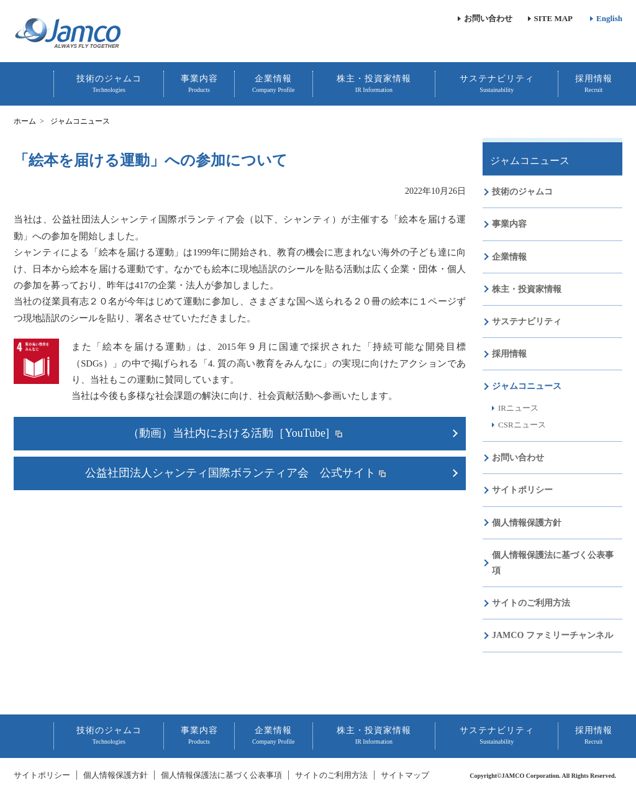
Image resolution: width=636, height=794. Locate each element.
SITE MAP (553, 18)
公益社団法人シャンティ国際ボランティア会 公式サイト (230, 473)
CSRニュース (522, 424)
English (609, 18)
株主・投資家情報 (374, 83)
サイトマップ (405, 775)
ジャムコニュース (530, 160)
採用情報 (593, 83)
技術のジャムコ (109, 83)
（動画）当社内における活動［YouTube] (230, 433)
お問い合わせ (488, 18)
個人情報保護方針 (526, 522)
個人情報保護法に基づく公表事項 (553, 562)
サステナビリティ (497, 83)
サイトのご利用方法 (531, 603)
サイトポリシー (522, 490)
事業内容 (199, 83)
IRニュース (518, 408)
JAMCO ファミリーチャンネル (552, 635)
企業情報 (273, 83)
